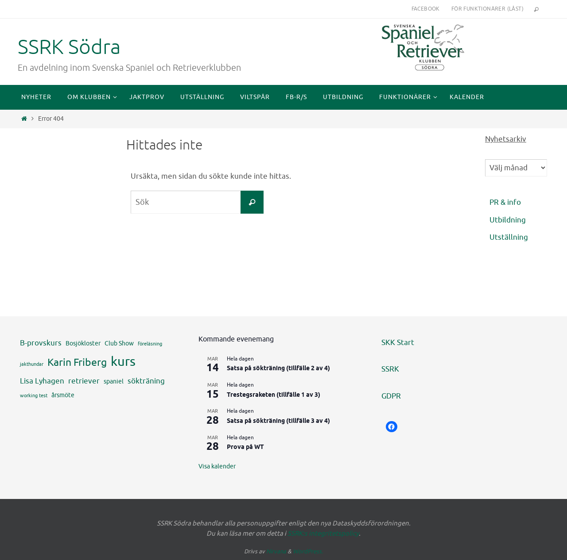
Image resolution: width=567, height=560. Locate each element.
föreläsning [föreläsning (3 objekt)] (150, 344)
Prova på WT (245, 447)
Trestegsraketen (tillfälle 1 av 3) (273, 395)
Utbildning (507, 220)
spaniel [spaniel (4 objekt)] (114, 381)
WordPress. (308, 551)
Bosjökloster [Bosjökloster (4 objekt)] (83, 343)
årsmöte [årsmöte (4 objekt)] (62, 395)
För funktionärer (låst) (487, 8)
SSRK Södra (69, 47)
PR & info (505, 202)
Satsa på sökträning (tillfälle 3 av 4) (278, 421)
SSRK (390, 369)
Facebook (426, 8)
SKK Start (397, 342)
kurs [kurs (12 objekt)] (123, 361)
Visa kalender (217, 466)
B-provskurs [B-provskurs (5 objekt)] (41, 343)
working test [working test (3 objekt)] (33, 396)
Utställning (508, 237)
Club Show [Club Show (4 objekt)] (119, 343)
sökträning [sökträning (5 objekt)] (146, 381)
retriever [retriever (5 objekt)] (84, 381)
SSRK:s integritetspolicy (323, 533)
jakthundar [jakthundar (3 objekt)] (31, 364)
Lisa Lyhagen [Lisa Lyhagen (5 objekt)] (42, 381)
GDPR (391, 396)
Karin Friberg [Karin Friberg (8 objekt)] (77, 362)
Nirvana (276, 551)
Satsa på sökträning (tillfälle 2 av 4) (278, 368)
